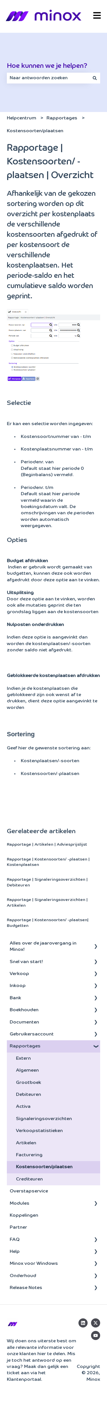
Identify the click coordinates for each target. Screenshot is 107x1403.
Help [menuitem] (15, 1251)
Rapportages (62, 118)
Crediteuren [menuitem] (29, 1179)
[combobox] (48, 78)
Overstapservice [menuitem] (29, 1191)
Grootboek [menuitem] (28, 1082)
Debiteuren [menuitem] (28, 1094)
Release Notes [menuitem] (26, 1288)
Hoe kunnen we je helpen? (47, 66)
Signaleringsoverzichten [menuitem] (44, 1119)
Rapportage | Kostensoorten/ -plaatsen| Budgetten (47, 923)
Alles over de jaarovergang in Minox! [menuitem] (43, 946)
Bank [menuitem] (15, 998)
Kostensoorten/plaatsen (35, 131)
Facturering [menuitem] (29, 1155)
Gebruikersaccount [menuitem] (32, 1034)
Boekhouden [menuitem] (24, 1010)
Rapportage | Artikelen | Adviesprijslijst (47, 845)
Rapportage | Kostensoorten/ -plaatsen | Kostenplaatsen (48, 862)
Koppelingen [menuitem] (24, 1215)
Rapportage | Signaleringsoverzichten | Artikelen (47, 903)
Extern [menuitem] (23, 1058)
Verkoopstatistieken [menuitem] (39, 1131)
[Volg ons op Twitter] (95, 1322)
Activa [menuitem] (23, 1106)
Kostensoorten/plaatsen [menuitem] (44, 1167)
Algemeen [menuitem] (27, 1070)
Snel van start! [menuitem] (26, 962)
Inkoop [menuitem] (18, 986)
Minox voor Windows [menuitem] (34, 1263)
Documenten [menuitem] (24, 1022)
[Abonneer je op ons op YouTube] (95, 1335)
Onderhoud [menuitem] (23, 1276)
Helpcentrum (21, 118)
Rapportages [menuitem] (25, 1046)
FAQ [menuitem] (15, 1239)
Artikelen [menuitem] (26, 1143)
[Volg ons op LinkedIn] (83, 1322)
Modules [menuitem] (19, 1203)
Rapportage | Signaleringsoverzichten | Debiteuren (47, 882)
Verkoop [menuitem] (19, 974)
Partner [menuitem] (18, 1227)
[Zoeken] (94, 78)
